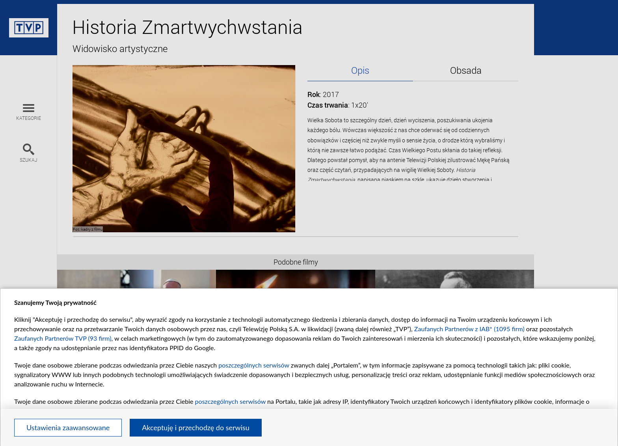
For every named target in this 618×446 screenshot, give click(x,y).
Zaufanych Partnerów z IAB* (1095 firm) (469, 328)
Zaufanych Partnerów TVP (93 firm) (63, 338)
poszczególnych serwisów (253, 365)
